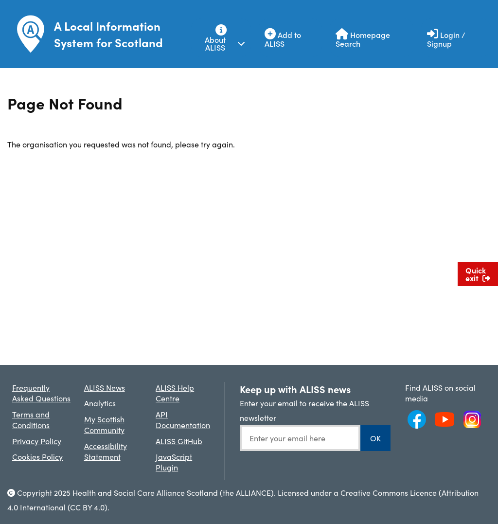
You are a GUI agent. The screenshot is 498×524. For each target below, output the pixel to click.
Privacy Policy (36, 440)
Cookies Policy (37, 456)
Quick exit (477, 274)
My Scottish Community (104, 424)
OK (375, 438)
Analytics (100, 403)
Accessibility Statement (105, 451)
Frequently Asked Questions (41, 392)
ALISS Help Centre (175, 392)
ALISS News (104, 387)
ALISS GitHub (179, 440)
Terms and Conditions (31, 419)
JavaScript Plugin (174, 461)
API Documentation (183, 419)
